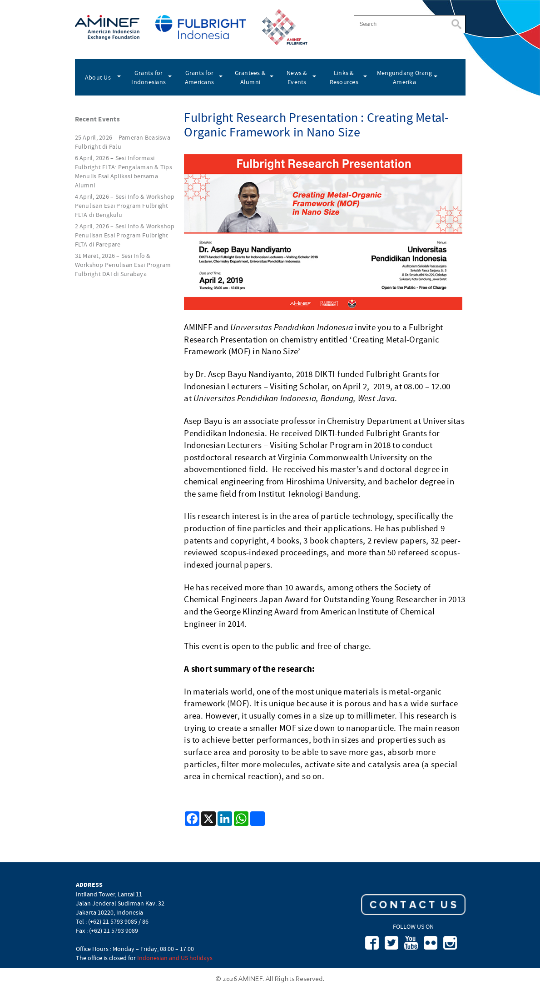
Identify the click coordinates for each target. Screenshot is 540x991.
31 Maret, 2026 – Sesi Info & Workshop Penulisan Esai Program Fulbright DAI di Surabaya (123, 265)
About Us (98, 77)
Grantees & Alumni (250, 77)
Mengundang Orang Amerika (404, 77)
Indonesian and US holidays (175, 958)
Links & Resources (344, 77)
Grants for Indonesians (148, 77)
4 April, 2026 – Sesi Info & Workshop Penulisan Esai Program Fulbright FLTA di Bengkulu (125, 205)
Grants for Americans (199, 77)
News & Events (297, 77)
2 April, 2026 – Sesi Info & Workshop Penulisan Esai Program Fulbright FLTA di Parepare (125, 235)
